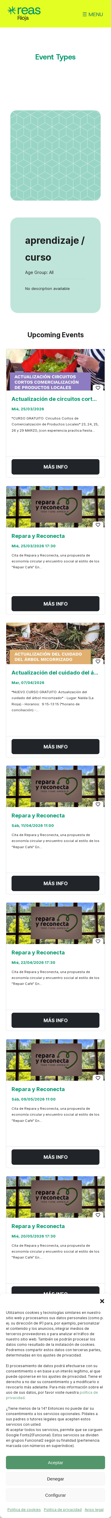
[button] (102, 1301)
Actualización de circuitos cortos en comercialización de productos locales (55, 399)
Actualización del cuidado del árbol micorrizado (55, 673)
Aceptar (55, 1462)
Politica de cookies (24, 1509)
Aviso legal (94, 1509)
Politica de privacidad (63, 1509)
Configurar (55, 1495)
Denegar (55, 1478)
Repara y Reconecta (38, 536)
